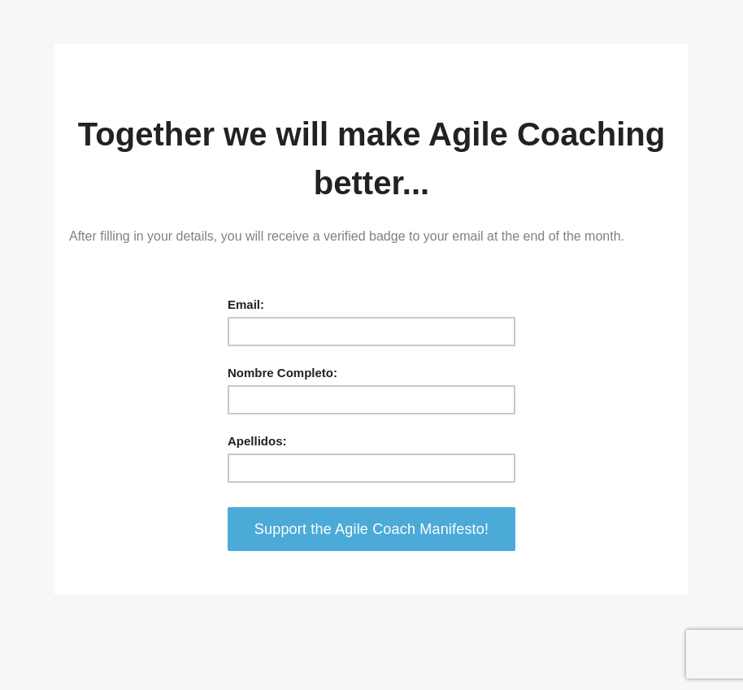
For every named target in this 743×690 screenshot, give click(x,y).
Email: (246, 304)
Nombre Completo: (282, 373)
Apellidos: (257, 441)
